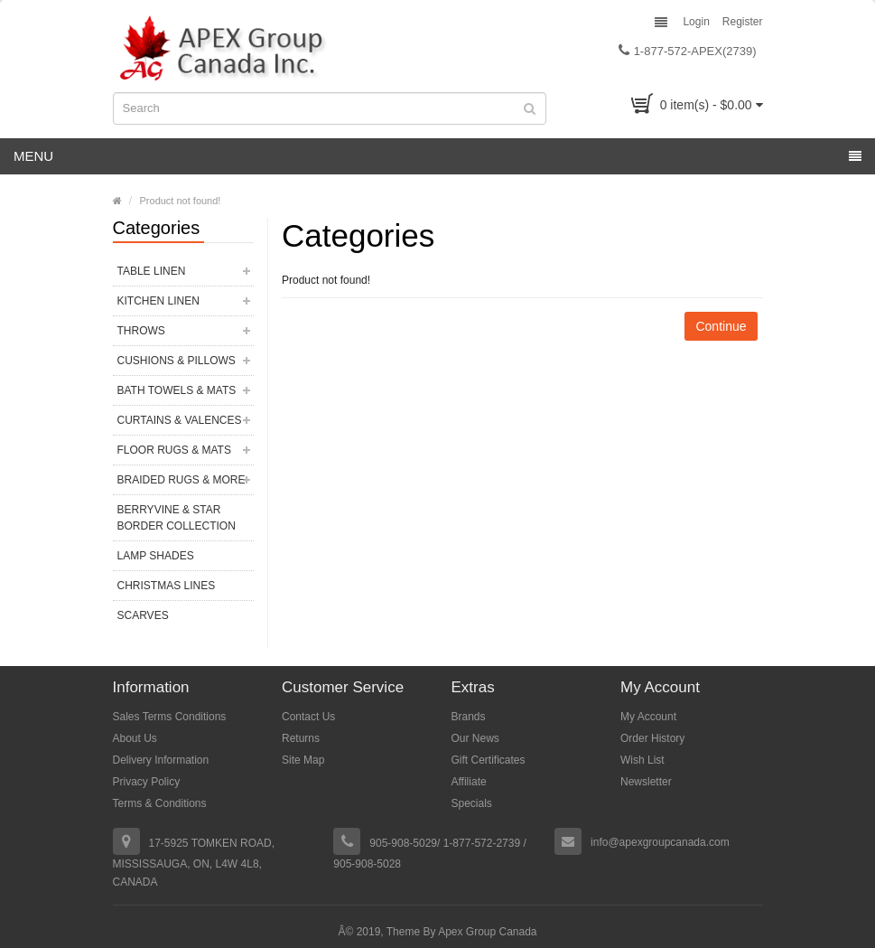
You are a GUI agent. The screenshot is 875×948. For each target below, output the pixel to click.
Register (742, 21)
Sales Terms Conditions (170, 716)
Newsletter (646, 781)
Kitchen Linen (158, 301)
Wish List (642, 760)
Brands (468, 716)
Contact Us (308, 716)
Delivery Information (161, 760)
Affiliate (469, 781)
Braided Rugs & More (181, 480)
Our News (475, 738)
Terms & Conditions (160, 803)
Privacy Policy (147, 781)
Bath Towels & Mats (177, 390)
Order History (652, 738)
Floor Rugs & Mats (174, 450)
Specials (471, 803)
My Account (648, 716)
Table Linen (151, 271)
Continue (720, 326)
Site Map (303, 760)
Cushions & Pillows (176, 360)
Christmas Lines (166, 585)
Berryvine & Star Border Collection (176, 517)
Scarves (143, 615)
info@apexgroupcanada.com (660, 842)
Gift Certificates (488, 760)
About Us (135, 738)
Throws (141, 330)
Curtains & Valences (179, 420)
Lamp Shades (155, 555)
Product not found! (180, 200)
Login (696, 21)
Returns (301, 738)
